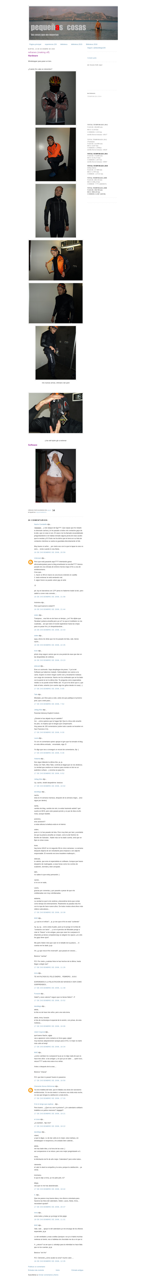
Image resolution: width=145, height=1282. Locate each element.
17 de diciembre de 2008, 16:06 (50, 1026)
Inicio (58, 1270)
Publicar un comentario (36, 1267)
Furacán (37, 994)
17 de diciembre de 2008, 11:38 (50, 988)
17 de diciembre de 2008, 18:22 (50, 1126)
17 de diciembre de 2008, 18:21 (50, 1114)
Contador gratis (91, 58)
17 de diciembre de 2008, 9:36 (49, 753)
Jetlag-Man (38, 710)
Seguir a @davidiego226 (96, 48)
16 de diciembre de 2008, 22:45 (50, 645)
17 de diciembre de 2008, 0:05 (49, 689)
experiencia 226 (51, 44)
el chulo (37, 1119)
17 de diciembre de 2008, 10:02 (50, 786)
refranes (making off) (38, 52)
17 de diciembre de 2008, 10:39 (50, 912)
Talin (36, 694)
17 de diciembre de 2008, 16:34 (50, 1047)
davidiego (37, 792)
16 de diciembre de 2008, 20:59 (50, 552)
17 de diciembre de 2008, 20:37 (50, 1207)
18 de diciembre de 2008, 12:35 (50, 1261)
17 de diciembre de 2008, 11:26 (50, 967)
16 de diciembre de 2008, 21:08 (50, 597)
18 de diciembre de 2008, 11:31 (50, 1219)
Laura (36, 738)
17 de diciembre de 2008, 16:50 (50, 1080)
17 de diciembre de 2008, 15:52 (50, 1000)
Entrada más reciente (36, 1270)
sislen (36, 615)
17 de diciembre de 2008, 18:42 (50, 1189)
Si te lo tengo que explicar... (44, 1104)
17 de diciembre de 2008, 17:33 (50, 1098)
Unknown (37, 558)
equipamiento (41, 512)
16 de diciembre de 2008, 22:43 (50, 630)
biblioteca (63, 44)
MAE (36, 918)
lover (36, 651)
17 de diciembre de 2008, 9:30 (49, 732)
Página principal (35, 44)
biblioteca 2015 (76, 44)
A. (35, 1195)
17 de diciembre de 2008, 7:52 (49, 704)
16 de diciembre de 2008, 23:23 (50, 660)
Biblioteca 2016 (91, 44)
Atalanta (37, 759)
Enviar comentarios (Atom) (48, 1275)
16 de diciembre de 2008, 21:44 (50, 609)
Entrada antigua (77, 1270)
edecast (37, 666)
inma (36, 973)
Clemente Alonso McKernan (44, 1086)
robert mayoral (39, 1032)
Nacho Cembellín (40, 524)
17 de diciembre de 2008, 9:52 (49, 773)
